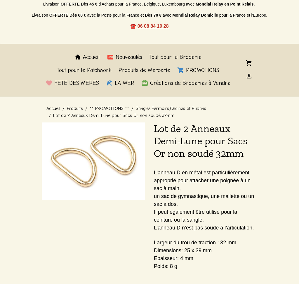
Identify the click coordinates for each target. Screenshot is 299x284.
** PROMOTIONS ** (109, 108)
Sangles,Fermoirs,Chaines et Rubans (171, 108)
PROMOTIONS (198, 70)
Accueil (87, 57)
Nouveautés (124, 57)
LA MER (120, 83)
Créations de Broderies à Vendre (185, 83)
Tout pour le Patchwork (84, 70)
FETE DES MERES (72, 83)
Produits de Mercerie (144, 70)
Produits (75, 108)
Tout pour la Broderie (175, 57)
